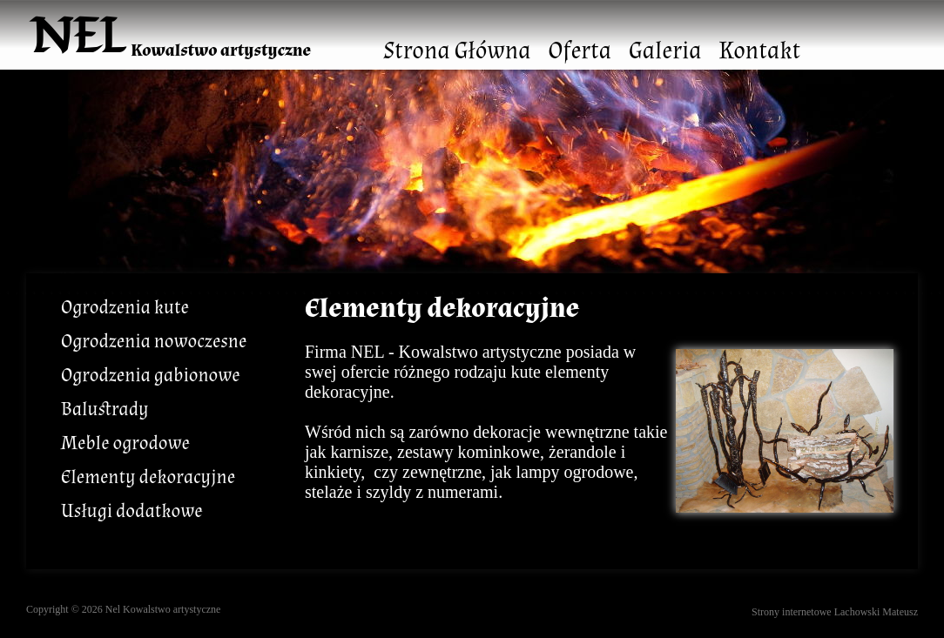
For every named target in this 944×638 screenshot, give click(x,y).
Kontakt (759, 51)
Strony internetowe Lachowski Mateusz (835, 612)
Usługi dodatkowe (132, 511)
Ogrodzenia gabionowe (150, 375)
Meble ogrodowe (125, 443)
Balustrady (105, 409)
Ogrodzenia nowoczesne (153, 341)
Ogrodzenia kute (125, 307)
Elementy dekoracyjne (148, 477)
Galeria (665, 51)
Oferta (579, 51)
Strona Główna (456, 51)
